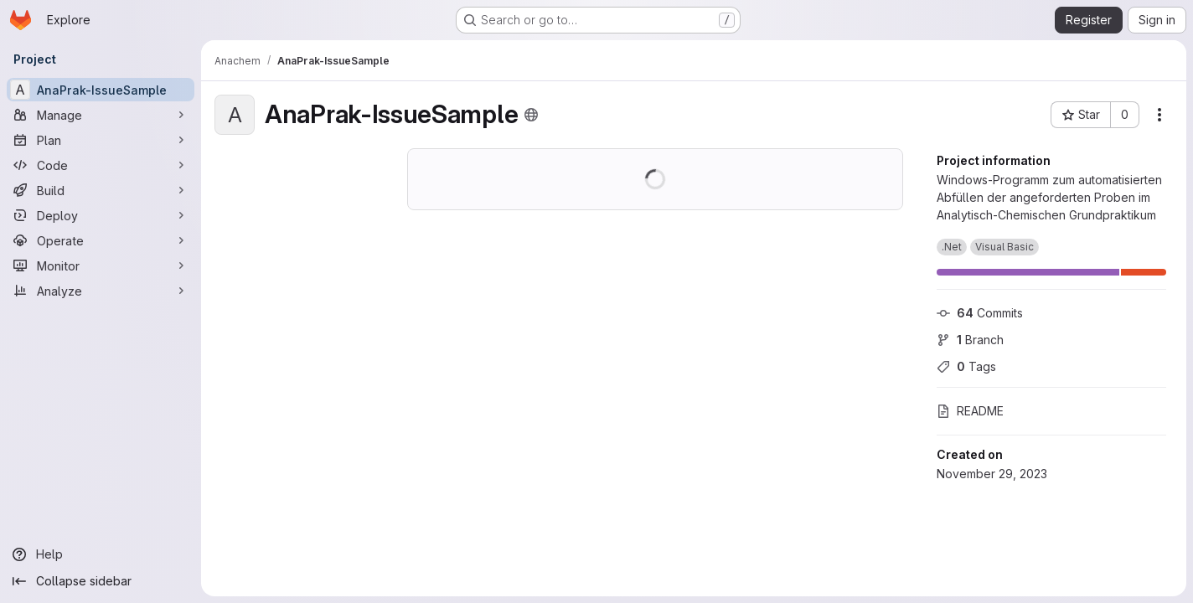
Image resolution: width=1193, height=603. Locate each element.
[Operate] (100, 240)
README (970, 411)
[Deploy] (100, 215)
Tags (966, 366)
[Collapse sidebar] (100, 581)
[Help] (100, 554)
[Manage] (100, 114)
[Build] (100, 190)
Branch (970, 339)
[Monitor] (100, 265)
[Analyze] (100, 290)
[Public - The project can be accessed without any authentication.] (531, 114)
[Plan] (100, 140)
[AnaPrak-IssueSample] (100, 89)
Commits (980, 313)
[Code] (100, 165)
